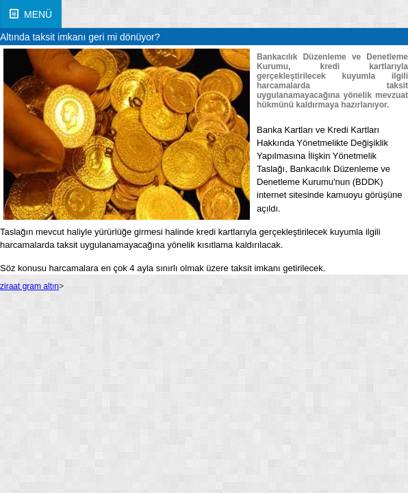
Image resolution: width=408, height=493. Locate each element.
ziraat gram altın (29, 286)
